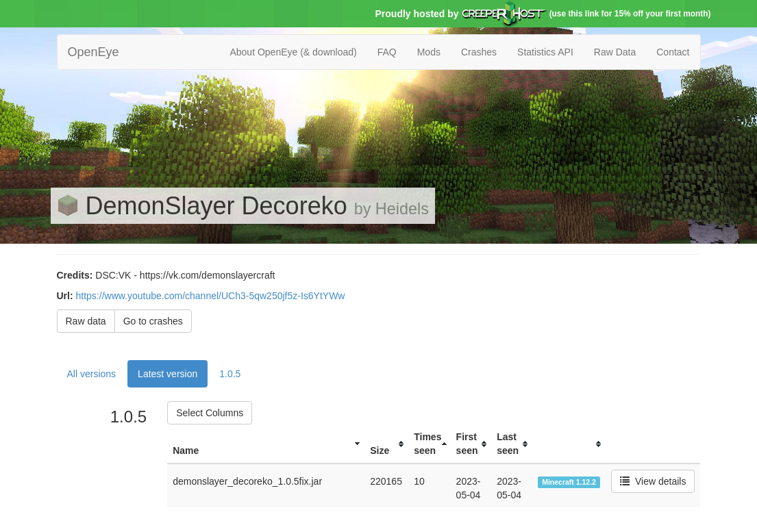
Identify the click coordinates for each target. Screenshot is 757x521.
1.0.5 (229, 373)
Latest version (167, 373)
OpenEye (93, 52)
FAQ (387, 52)
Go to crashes (153, 321)
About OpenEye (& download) (292, 52)
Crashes (479, 52)
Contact (672, 52)
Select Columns (209, 412)
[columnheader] (265, 443)
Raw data (86, 321)
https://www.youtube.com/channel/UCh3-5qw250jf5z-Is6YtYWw (210, 295)
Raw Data (615, 52)
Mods (428, 52)
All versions (91, 373)
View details (653, 481)
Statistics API (545, 52)
